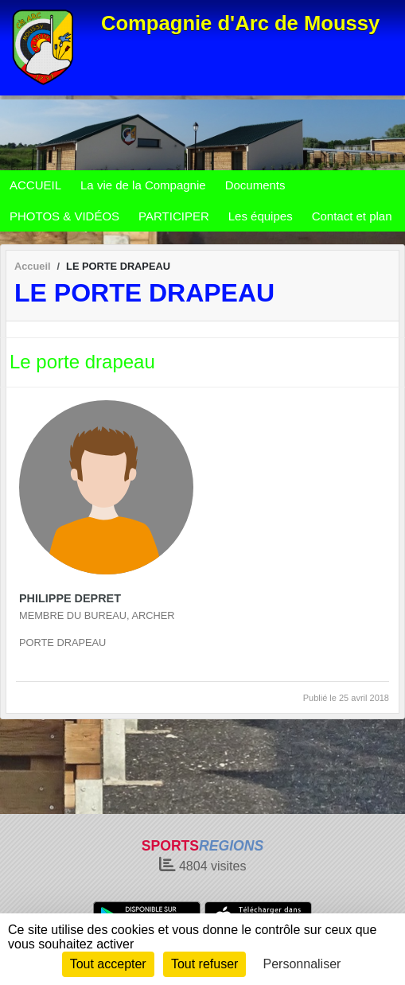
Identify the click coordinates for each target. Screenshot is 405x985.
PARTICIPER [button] (173, 216)
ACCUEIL (35, 185)
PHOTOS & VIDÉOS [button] (64, 216)
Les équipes (260, 216)
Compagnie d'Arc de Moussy (240, 23)
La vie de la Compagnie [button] (143, 185)
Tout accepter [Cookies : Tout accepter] (108, 964)
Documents (255, 185)
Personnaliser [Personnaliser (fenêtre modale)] (302, 964)
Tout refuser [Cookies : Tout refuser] (204, 964)
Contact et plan (352, 216)
